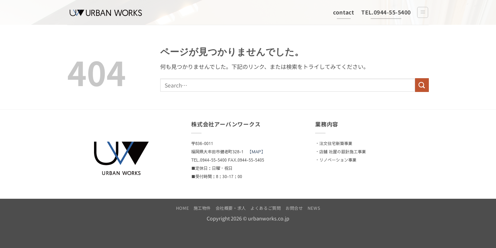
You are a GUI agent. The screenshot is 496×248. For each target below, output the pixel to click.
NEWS (314, 208)
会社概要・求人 (231, 208)
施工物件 (202, 208)
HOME (182, 208)
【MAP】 (256, 151)
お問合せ (294, 208)
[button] (422, 12)
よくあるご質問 (265, 208)
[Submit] (422, 85)
